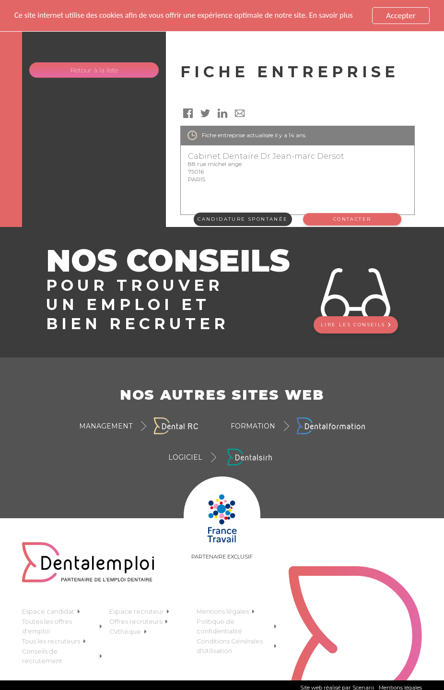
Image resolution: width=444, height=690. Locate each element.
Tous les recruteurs (54, 641)
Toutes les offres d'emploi (62, 626)
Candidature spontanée (243, 219)
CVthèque (128, 631)
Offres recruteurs (138, 621)
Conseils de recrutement (62, 656)
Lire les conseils (356, 324)
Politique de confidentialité (237, 626)
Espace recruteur (139, 611)
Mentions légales (226, 611)
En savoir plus (340, 16)
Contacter (352, 219)
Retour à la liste (94, 70)
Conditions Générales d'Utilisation (237, 646)
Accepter (400, 16)
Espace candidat (51, 611)
